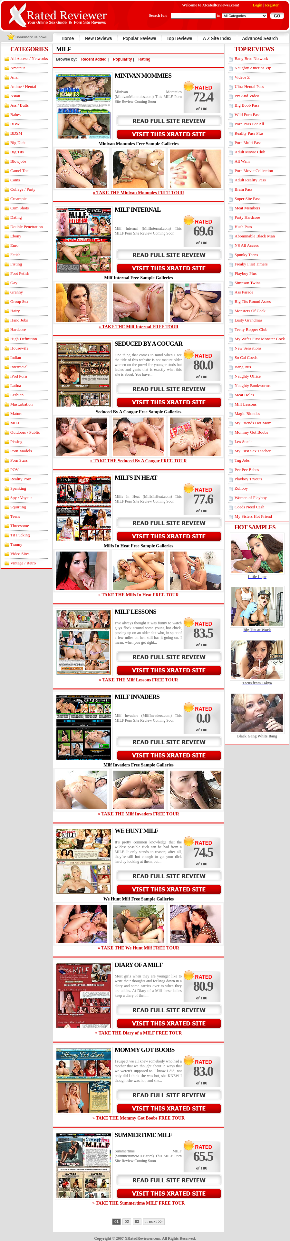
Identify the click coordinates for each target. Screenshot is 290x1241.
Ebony (15, 236)
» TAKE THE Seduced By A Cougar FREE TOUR (138, 460)
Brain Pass (243, 189)
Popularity (122, 59)
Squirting (18, 507)
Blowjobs (18, 161)
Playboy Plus (245, 273)
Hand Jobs (19, 320)
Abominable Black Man (255, 236)
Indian (15, 357)
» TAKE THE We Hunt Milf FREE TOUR (138, 948)
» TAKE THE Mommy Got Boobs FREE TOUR (138, 1118)
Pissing (16, 441)
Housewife (19, 348)
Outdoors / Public (25, 432)
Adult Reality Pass (250, 180)
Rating (144, 59)
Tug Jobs (242, 460)
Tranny (16, 544)
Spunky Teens (246, 254)
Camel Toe (19, 170)
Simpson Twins (247, 282)
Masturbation (21, 404)
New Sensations (248, 348)
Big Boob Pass (247, 105)
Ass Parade (244, 292)
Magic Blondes (247, 413)
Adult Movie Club (250, 151)
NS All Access (247, 245)
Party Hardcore (247, 217)
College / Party (22, 189)
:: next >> (153, 1221)
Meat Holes (244, 394)
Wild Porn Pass (247, 114)
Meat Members (247, 208)
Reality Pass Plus (249, 133)
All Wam (242, 161)
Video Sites (20, 553)
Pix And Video (247, 95)
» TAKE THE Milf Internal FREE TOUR (139, 326)
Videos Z (242, 77)
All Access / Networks (29, 58)
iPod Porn (18, 376)
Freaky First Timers (251, 264)
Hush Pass (243, 226)
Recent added (94, 59)
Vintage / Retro (23, 563)
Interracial (18, 366)
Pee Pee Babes (247, 469)
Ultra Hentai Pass (249, 86)
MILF (15, 422)
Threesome (19, 525)
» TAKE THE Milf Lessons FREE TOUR (138, 680)
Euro (14, 245)
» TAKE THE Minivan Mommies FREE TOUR (138, 192)
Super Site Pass (247, 198)
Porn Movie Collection (254, 170)
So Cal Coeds (246, 357)
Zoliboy (241, 488)
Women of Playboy (251, 497)
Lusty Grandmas (248, 320)
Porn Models (21, 450)
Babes (15, 114)
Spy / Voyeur (21, 497)
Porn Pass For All (249, 123)
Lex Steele (243, 441)
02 (127, 1221)
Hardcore (18, 329)
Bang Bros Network (251, 58)
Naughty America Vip (253, 67)
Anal (14, 77)
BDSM (16, 133)
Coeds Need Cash (249, 507)
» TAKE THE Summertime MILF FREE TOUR (138, 1203)
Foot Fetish (19, 273)
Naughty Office (248, 376)
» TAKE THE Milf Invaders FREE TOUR (138, 814)
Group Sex (19, 301)
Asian (15, 95)
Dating (16, 217)
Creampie (18, 198)
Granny (16, 292)
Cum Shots (19, 208)
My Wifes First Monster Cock (260, 338)
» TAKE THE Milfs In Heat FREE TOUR (138, 594)
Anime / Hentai (23, 86)
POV (14, 469)
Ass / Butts (19, 105)
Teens (15, 516)
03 (137, 1221)
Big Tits (17, 151)
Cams (15, 180)
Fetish (15, 254)
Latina (15, 385)
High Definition (23, 338)
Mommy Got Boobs (251, 432)
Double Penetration (26, 226)
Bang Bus (243, 366)
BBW (15, 123)
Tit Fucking (20, 535)
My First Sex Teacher (253, 450)
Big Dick (17, 142)
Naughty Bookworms (253, 385)
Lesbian (17, 394)
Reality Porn (20, 478)
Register (272, 5)
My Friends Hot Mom (253, 422)
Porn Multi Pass (248, 142)
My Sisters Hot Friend (253, 516)
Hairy (15, 310)
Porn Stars (19, 460)
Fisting (16, 264)
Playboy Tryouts (248, 478)
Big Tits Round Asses (253, 301)
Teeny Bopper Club (251, 329)
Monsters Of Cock (250, 310)
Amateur (17, 67)
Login (257, 5)
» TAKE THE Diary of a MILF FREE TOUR (138, 1033)
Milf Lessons (245, 404)
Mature (16, 413)
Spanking (18, 488)
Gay (13, 282)
